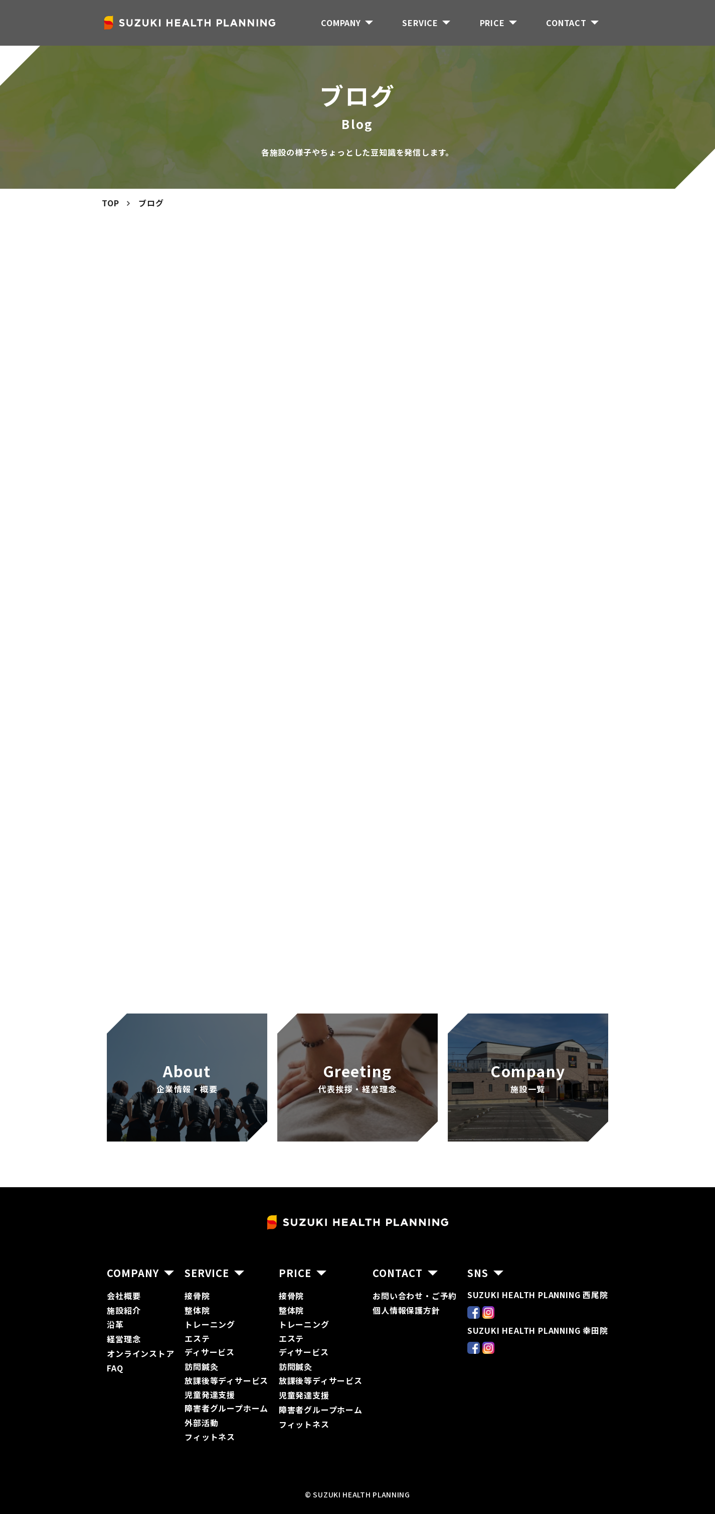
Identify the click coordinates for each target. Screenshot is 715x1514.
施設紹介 (123, 1310)
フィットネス (210, 1437)
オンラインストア (140, 1353)
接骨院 (197, 1296)
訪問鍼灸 (201, 1366)
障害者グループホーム (226, 1408)
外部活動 (201, 1423)
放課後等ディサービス (226, 1380)
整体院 (197, 1310)
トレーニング (210, 1324)
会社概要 (123, 1296)
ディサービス (210, 1352)
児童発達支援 (304, 1395)
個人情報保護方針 (406, 1310)
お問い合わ (394, 1296)
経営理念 (123, 1339)
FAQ (115, 1368)
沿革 (115, 1324)
